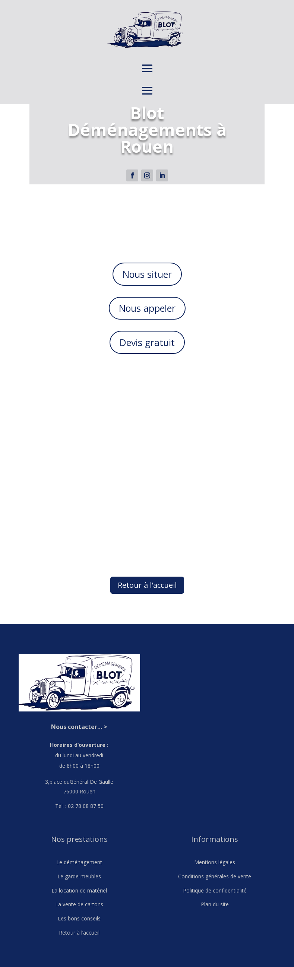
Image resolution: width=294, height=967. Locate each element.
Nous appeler (147, 308)
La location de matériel (79, 890)
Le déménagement (79, 862)
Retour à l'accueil (147, 585)
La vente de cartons (79, 904)
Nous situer (147, 274)
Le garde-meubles (79, 876)
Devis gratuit (147, 342)
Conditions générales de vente (214, 876)
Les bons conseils (79, 918)
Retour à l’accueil (79, 932)
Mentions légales (214, 862)
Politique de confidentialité (215, 890)
